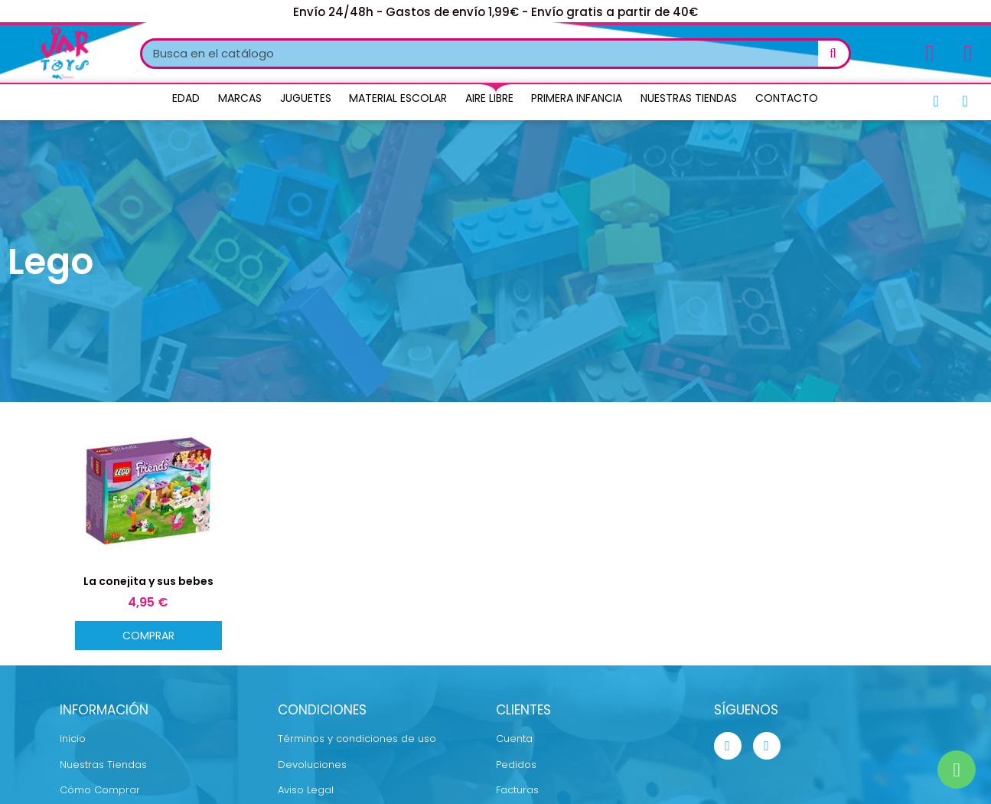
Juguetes (305, 98)
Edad (186, 98)
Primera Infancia (576, 98)
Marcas (240, 98)
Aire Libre (489, 98)
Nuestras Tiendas (689, 98)
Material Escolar (398, 98)
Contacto (786, 98)
